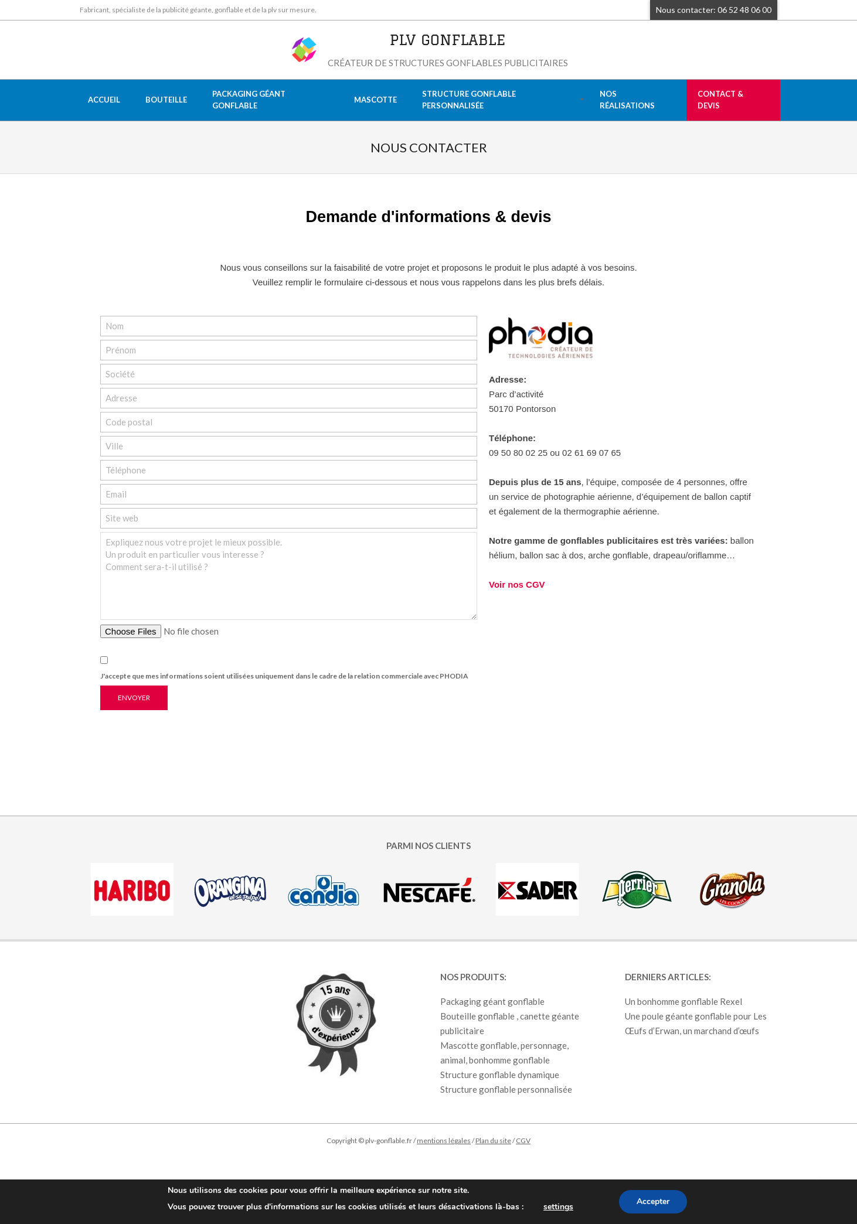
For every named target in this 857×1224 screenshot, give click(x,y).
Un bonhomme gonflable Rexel (683, 1001)
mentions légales (444, 1140)
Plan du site (493, 1140)
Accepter (653, 1201)
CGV (523, 1140)
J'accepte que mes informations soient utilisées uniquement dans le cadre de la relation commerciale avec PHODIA (284, 675)
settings (558, 1206)
